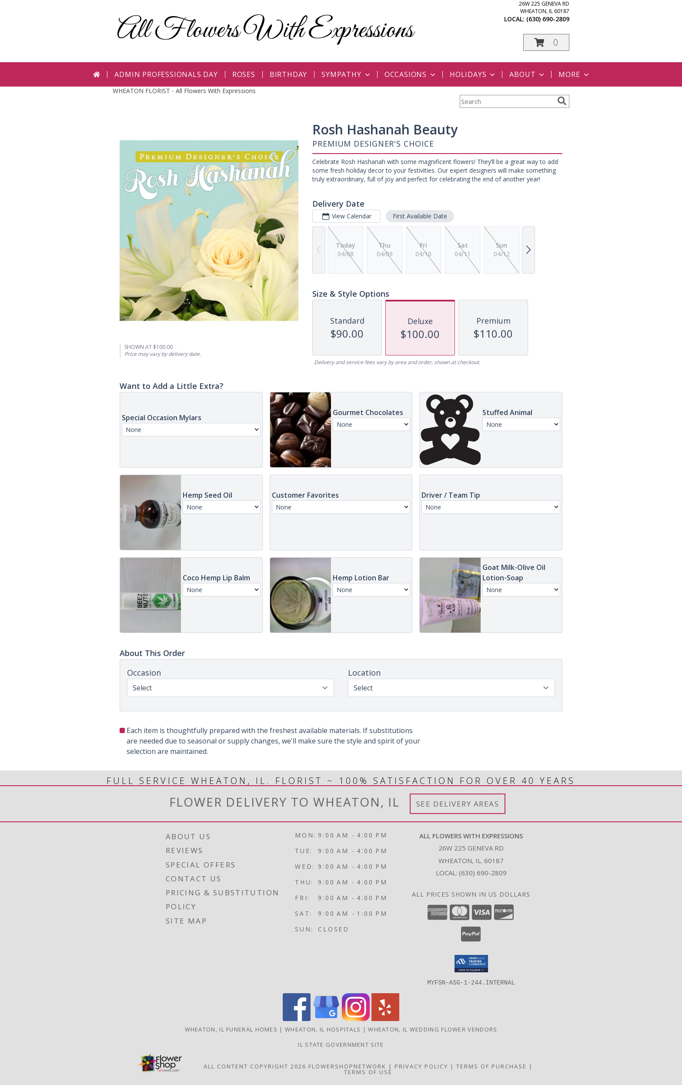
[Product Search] (506, 101)
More (574, 74)
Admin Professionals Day (165, 74)
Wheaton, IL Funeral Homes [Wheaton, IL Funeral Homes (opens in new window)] (231, 1029)
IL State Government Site (341, 1044)
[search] (562, 101)
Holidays (473, 74)
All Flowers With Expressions (265, 30)
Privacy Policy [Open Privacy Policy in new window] (421, 1066)
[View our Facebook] (297, 1018)
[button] (546, 42)
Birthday (288, 74)
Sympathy (346, 74)
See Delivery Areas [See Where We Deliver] (457, 804)
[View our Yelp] (385, 1018)
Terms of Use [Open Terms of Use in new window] (368, 1071)
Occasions (410, 74)
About (527, 74)
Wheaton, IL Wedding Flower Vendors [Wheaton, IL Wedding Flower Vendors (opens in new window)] (432, 1029)
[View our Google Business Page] (326, 1018)
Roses (243, 74)
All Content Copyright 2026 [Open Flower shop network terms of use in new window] (255, 1066)
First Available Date (420, 216)
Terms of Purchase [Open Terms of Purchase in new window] (491, 1066)
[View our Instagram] (356, 1018)
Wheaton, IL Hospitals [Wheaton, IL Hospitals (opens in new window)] (323, 1029)
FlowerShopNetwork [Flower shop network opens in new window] (347, 1066)
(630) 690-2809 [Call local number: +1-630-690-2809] (547, 19)
